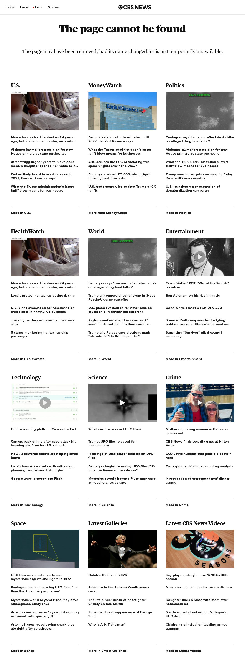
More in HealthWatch (28, 359)
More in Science (101, 505)
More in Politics (178, 213)
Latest (10, 7)
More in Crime (177, 505)
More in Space (22, 651)
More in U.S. (21, 213)
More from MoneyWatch (107, 213)
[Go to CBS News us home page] (134, 7)
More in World (99, 359)
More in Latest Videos (183, 651)
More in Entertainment (184, 359)
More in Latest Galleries (107, 651)
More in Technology (27, 505)
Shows (53, 7)
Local (24, 7)
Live (38, 7)
